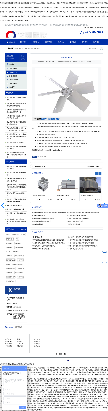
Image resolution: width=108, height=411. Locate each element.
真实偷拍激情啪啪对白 (67, 381)
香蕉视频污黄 (100, 388)
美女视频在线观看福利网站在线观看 (57, 394)
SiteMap (93, 360)
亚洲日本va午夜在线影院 (41, 399)
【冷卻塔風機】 (51, 62)
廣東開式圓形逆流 (87, 195)
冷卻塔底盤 (21, 277)
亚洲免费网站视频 (74, 401)
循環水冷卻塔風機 (74, 224)
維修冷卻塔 (26, 34)
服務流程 (37, 346)
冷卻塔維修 (8, 346)
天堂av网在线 (66, 407)
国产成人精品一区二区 (51, 381)
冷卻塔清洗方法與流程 (75, 249)
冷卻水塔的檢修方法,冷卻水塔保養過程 (81, 243)
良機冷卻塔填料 (10, 281)
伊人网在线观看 (27, 379)
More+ (23, 229)
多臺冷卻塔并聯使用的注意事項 (43, 218)
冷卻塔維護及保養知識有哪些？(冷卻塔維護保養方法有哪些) (16, 155)
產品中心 (61, 42)
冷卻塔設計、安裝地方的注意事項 (44, 246)
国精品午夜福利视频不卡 (60, 405)
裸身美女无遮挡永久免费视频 (66, 396)
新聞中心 (36, 42)
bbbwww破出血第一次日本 (47, 396)
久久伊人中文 (99, 403)
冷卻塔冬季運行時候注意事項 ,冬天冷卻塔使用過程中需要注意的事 (17, 136)
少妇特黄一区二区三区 (68, 379)
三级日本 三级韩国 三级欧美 (29, 403)
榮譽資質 (37, 343)
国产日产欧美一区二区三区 (34, 381)
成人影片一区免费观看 (79, 407)
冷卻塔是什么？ (38, 237)
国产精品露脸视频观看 (32, 383)
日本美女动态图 (38, 394)
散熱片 (8, 264)
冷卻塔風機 (36, 48)
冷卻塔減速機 (13, 80)
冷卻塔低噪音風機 (93, 166)
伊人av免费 (100, 379)
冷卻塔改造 (9, 272)
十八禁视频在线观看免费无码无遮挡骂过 (53, 401)
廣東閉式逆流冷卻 (63, 195)
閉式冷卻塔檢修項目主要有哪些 (78, 218)
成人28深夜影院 (31, 396)
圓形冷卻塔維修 (10, 260)
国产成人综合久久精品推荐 (45, 392)
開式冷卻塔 (15, 234)
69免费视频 (57, 407)
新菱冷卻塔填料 (10, 277)
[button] (52, 408)
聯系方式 (37, 341)
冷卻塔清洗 (9, 247)
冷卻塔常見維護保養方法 (15, 205)
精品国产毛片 (54, 385)
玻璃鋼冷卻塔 (10, 239)
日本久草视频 (28, 390)
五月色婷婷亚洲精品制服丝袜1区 (80, 394)
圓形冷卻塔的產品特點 (75, 221)
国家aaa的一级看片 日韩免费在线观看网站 (60, 390)
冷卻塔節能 (9, 256)
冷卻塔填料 (13, 68)
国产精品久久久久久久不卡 (97, 407)
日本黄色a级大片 (57, 383)
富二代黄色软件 (82, 396)
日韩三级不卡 (45, 383)
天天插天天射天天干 (82, 381)
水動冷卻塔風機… (41, 166)
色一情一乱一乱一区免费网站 (72, 388)
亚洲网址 (29, 399)
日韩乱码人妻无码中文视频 (73, 392)
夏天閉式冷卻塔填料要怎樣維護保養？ (80, 237)
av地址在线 (84, 405)
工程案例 (73, 42)
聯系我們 (96, 42)
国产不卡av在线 (39, 390)
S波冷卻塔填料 (19, 247)
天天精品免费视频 (54, 379)
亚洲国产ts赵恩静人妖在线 (98, 381)
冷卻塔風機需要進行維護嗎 (77, 215)
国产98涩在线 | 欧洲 (40, 379)
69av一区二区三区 (89, 388)
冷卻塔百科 (23, 42)
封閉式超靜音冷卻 (39, 195)
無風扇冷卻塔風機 (39, 215)
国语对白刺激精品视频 (82, 390)
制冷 (17, 239)
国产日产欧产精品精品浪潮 (66, 403)
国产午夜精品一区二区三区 (86, 379)
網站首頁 (12, 42)
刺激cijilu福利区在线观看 (41, 385)
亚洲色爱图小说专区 (86, 385)
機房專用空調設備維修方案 (15, 209)
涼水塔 (23, 234)
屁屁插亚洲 (59, 392)
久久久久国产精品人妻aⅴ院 (85, 403)
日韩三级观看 (74, 405)
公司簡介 (37, 339)
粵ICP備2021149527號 (59, 360)
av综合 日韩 (87, 392)
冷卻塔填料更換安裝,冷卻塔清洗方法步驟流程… (84, 240)
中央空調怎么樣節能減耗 (41, 249)
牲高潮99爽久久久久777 (100, 399)
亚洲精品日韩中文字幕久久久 (33, 388)
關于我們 (85, 42)
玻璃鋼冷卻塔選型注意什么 (42, 221)
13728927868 (104, 249)
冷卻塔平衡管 (19, 272)
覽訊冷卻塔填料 (19, 256)
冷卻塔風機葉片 (38, 224)
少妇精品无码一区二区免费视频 (41, 405)
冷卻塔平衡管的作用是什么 (15, 142)
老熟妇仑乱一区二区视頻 (47, 403)
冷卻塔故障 (21, 268)
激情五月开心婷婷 (97, 390)
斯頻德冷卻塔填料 (17, 264)
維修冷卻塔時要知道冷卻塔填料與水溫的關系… (83, 246)
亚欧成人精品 (68, 383)
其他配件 (12, 87)
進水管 (8, 234)
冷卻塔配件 (48, 42)
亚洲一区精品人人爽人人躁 (90, 401)
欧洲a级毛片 (92, 396)
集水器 (8, 251)
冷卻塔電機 (13, 76)
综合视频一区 (96, 394)
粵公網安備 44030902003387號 (78, 360)
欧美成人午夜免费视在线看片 (81, 399)
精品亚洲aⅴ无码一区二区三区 (61, 399)
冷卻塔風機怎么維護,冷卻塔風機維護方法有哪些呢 (49, 212)
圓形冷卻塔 (9, 243)
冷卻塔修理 (18, 243)
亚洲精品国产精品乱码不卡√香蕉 (97, 383)
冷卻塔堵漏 (21, 260)
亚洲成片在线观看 (79, 383)
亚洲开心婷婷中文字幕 (45, 407)
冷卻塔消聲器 (13, 83)
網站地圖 (20, 346)
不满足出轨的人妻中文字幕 (52, 388)
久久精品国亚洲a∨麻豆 (96, 405)
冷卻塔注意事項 (10, 268)
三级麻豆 (36, 401)
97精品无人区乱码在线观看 (69, 385)
